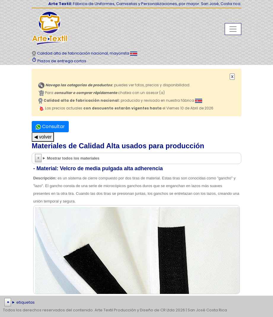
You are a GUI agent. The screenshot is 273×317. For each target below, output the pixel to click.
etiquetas (25, 302)
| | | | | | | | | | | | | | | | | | (136, 302)
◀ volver (43, 136)
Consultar (50, 126)
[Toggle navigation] (233, 29)
